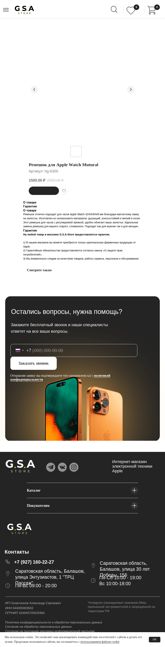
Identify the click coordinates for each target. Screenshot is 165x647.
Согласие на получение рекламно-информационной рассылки (50, 631)
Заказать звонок (33, 363)
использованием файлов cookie (100, 641)
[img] (151, 10)
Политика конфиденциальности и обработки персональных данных (53, 622)
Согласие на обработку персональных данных (38, 626)
